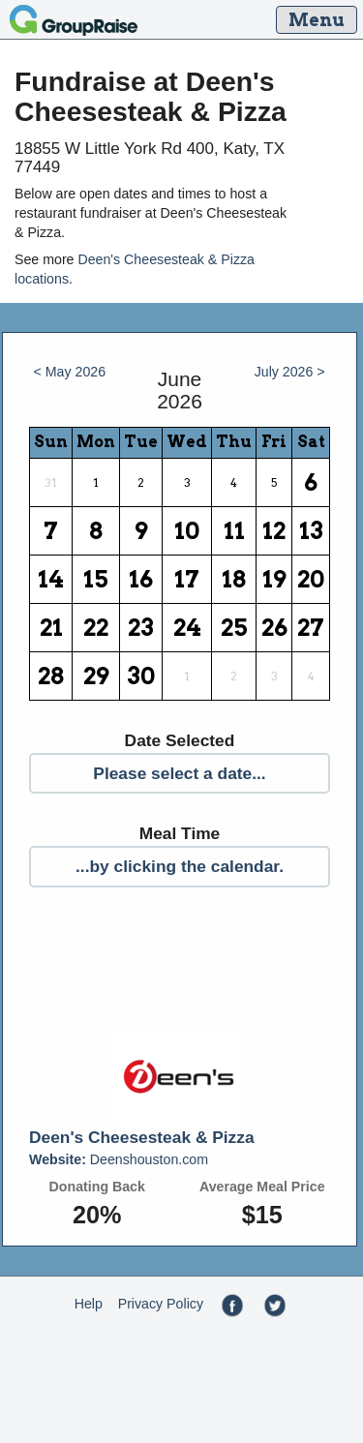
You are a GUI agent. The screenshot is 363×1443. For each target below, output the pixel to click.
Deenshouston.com (118, 1159)
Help (89, 1303)
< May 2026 (70, 371)
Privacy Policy (160, 1303)
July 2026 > (290, 371)
